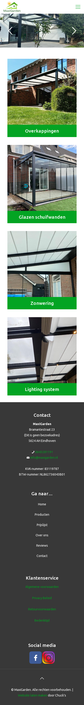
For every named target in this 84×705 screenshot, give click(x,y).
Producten (42, 514)
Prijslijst (42, 525)
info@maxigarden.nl (44, 457)
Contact (42, 556)
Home (42, 504)
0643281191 (44, 452)
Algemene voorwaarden (42, 587)
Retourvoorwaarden (42, 609)
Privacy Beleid (42, 598)
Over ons (42, 535)
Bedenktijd (42, 620)
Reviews (42, 545)
